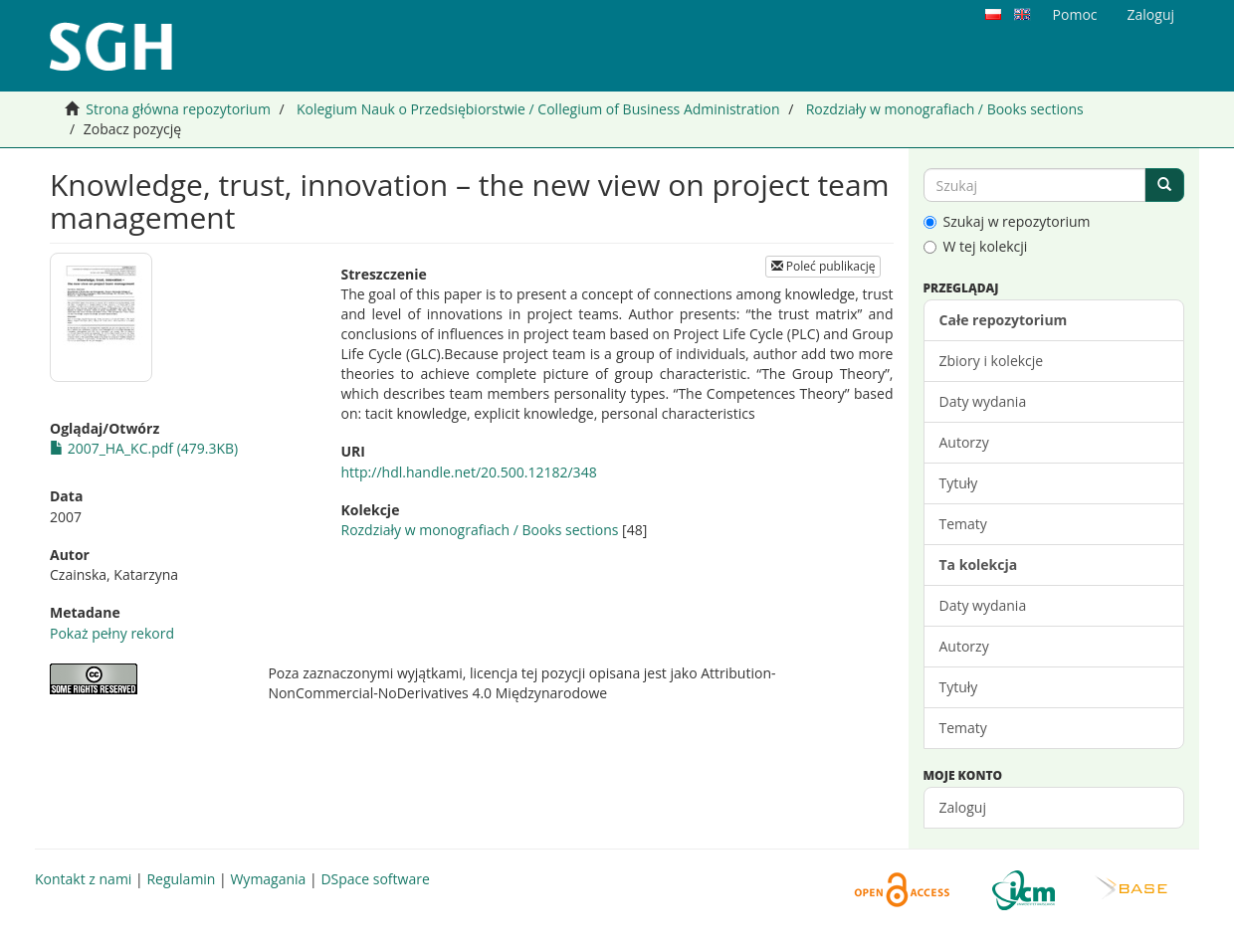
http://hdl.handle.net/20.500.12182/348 (468, 472)
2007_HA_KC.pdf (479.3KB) (144, 448)
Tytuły (958, 482)
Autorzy (964, 442)
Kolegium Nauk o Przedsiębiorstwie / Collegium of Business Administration (538, 108)
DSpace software (374, 878)
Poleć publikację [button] (823, 266)
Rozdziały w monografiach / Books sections (945, 108)
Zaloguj (962, 807)
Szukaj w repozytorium (1007, 221)
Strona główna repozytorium (178, 108)
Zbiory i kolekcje (991, 360)
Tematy (963, 523)
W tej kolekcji (976, 246)
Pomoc (1075, 14)
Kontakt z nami (83, 878)
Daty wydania (983, 401)
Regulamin (180, 878)
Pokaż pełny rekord (112, 633)
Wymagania (268, 878)
